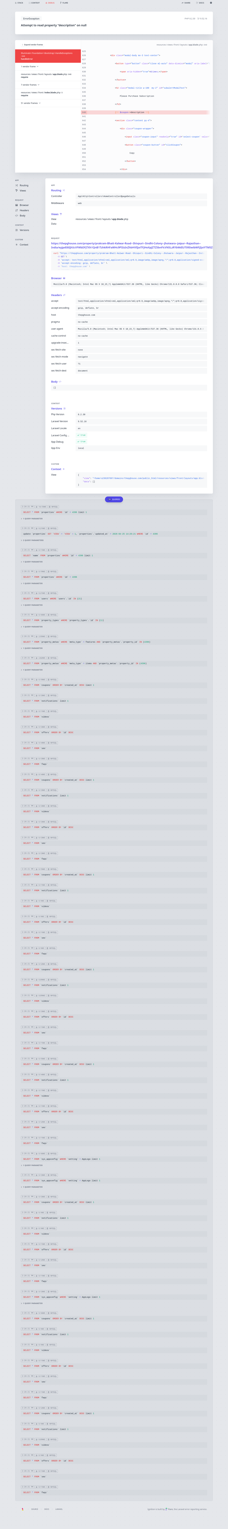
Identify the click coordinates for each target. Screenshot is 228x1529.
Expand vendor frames (32, 44)
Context (19, 225)
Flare (169, 1509)
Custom (19, 239)
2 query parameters (32, 540)
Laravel (59, 1509)
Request (19, 200)
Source (34, 1509)
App (17, 180)
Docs (46, 1509)
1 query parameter (32, 518)
